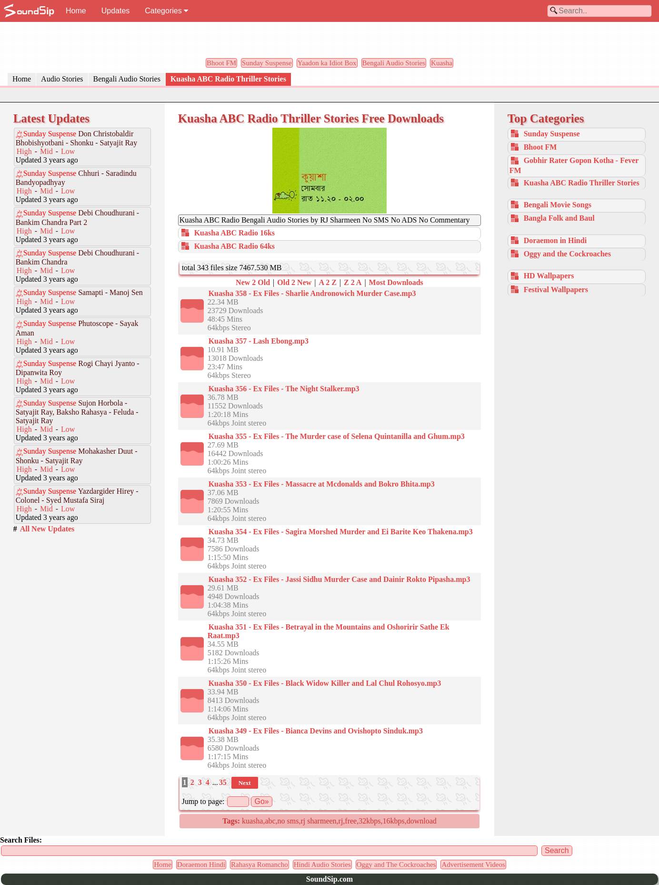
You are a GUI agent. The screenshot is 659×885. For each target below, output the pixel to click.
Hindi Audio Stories (322, 864)
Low (68, 151)
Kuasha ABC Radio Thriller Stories (228, 79)
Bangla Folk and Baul (559, 218)
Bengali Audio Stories (394, 63)
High (24, 151)
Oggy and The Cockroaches (396, 864)
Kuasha (441, 63)
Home (76, 11)
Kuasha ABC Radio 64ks (234, 246)
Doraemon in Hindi (555, 240)
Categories (166, 11)
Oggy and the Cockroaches (567, 254)
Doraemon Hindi (201, 864)
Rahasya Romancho (259, 864)
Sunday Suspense (267, 63)
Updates (115, 11)
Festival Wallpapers (556, 289)
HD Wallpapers (549, 276)
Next (245, 782)
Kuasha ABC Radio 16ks (234, 233)
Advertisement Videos (473, 864)
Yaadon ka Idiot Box (327, 63)
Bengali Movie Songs (557, 205)
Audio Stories (62, 79)
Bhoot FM (221, 63)
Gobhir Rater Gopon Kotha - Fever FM (574, 165)
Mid (46, 151)
